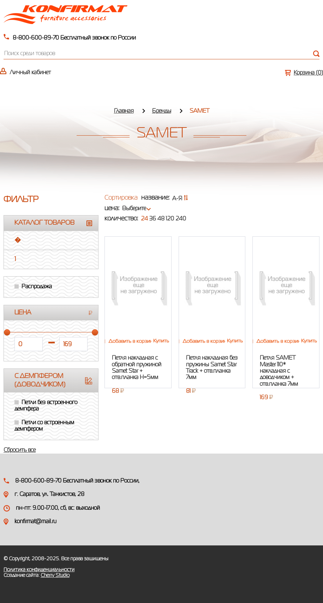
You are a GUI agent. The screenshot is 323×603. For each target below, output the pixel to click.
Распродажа (37, 286)
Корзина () (308, 73)
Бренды (161, 111)
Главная (124, 111)
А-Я (180, 198)
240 (180, 219)
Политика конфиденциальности (39, 570)
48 (161, 219)
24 (144, 219)
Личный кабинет (30, 72)
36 (152, 219)
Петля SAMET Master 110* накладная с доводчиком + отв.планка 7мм (279, 371)
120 (170, 219)
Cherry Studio (55, 575)
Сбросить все (20, 450)
